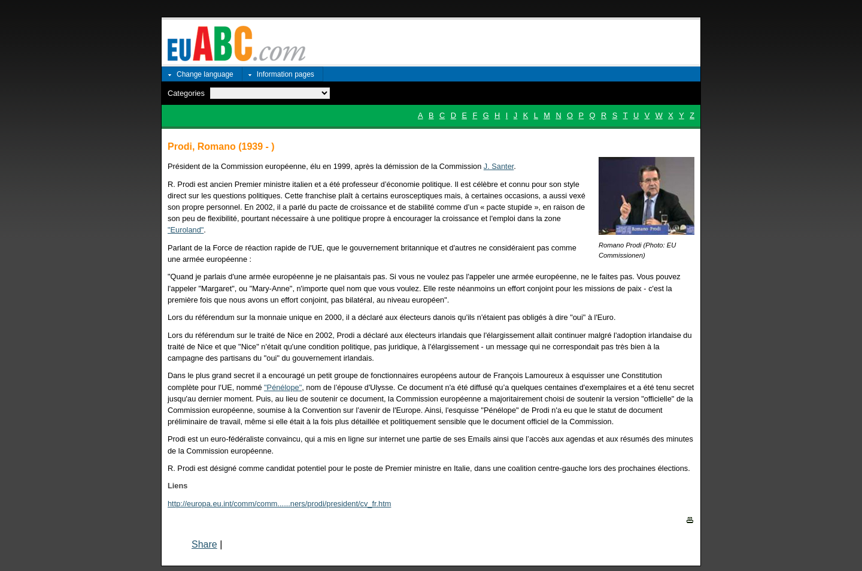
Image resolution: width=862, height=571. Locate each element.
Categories (186, 93)
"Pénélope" (283, 387)
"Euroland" (186, 229)
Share (204, 544)
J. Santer (499, 166)
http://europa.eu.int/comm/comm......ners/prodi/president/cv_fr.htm (279, 503)
